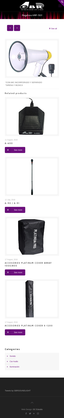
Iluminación (14, 367)
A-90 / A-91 (12, 203)
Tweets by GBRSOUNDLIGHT (18, 391)
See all (52, 28)
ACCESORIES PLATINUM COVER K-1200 (29, 325)
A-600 (9, 143)
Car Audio (14, 361)
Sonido (13, 356)
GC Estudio (38, 409)
